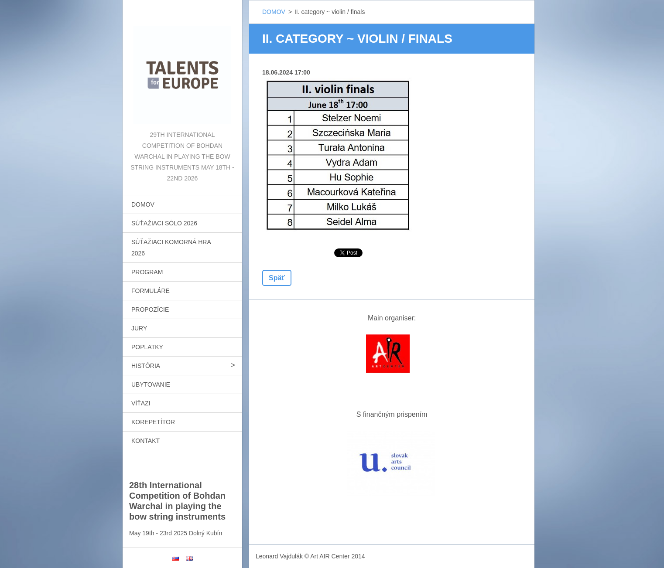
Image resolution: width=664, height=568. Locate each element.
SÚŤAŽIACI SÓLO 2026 (164, 223)
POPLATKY (147, 347)
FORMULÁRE (150, 290)
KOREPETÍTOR (153, 421)
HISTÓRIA (145, 365)
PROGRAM (147, 272)
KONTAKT (145, 440)
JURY (139, 328)
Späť (277, 278)
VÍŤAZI (141, 403)
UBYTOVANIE (150, 384)
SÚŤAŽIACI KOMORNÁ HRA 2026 (171, 247)
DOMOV (142, 204)
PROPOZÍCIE (150, 309)
